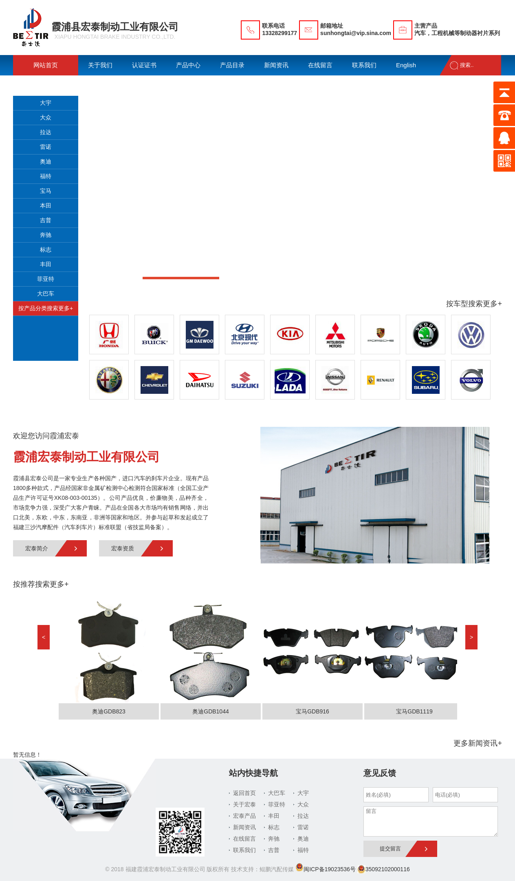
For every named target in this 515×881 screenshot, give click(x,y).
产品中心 (188, 65)
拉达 (45, 132)
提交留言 (390, 849)
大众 (45, 117)
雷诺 (45, 147)
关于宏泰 (244, 804)
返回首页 (244, 793)
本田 (45, 205)
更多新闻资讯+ (477, 743)
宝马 (45, 191)
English (406, 65)
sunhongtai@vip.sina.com (355, 33)
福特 (45, 176)
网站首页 (45, 65)
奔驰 (45, 235)
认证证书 (144, 65)
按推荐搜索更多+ (41, 584)
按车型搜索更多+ (474, 304)
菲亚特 (45, 279)
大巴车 (45, 293)
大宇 (45, 102)
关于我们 (100, 65)
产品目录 (232, 65)
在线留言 (320, 65)
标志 (45, 249)
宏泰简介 (36, 548)
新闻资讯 (276, 65)
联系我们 (364, 65)
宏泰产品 (244, 816)
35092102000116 (383, 869)
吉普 (45, 220)
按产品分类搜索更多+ (45, 308)
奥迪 (45, 161)
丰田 (45, 264)
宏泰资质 (122, 548)
